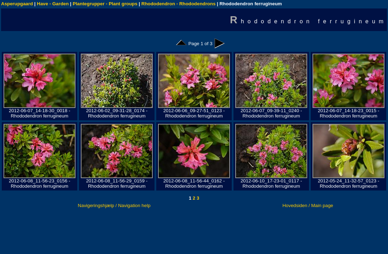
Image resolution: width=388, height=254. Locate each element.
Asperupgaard (17, 3)
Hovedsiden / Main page (308, 205)
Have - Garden (53, 3)
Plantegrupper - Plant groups (105, 3)
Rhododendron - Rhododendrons (178, 3)
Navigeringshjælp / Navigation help (114, 205)
